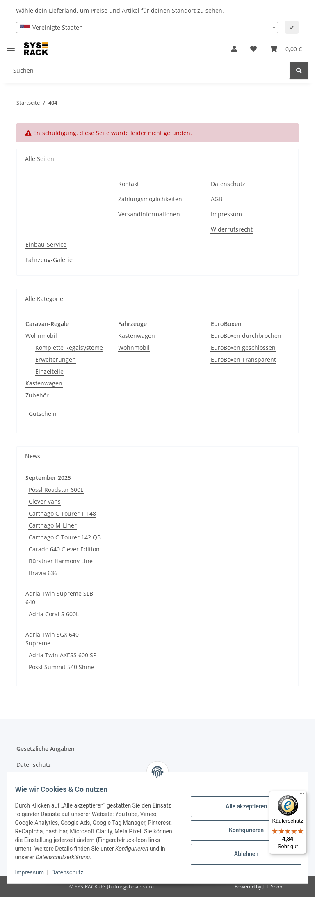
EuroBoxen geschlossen (243, 347)
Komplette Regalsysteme (69, 347)
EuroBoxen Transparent (243, 359)
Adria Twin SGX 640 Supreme (52, 639)
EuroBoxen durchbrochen (246, 336)
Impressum (34, 872)
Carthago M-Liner (53, 525)
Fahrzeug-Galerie (49, 260)
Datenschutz (73, 872)
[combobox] (147, 27)
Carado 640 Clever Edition (64, 549)
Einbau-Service (45, 244)
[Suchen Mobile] (148, 70)
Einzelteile (49, 371)
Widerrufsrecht (232, 229)
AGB (216, 199)
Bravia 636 (44, 573)
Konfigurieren (241, 830)
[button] (234, 49)
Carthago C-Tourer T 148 (62, 513)
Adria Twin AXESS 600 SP (62, 655)
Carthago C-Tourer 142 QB (65, 537)
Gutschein (43, 414)
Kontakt (128, 184)
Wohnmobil (41, 336)
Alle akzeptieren (241, 806)
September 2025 (48, 478)
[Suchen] (299, 70)
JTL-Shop (272, 886)
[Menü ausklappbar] (11, 45)
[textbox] (147, 27)
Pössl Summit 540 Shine (61, 667)
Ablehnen (241, 854)
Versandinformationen (149, 214)
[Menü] (302, 796)
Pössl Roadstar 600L (56, 489)
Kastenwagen (43, 383)
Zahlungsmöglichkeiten (150, 199)
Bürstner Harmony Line (61, 561)
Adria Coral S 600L (54, 614)
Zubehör (37, 395)
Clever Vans (45, 501)
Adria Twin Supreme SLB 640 (59, 598)
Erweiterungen (55, 359)
